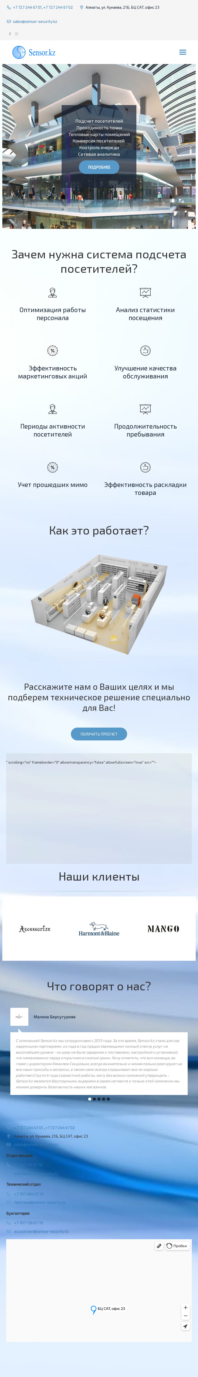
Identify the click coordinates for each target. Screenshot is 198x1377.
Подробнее (99, 167)
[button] (89, 1099)
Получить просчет (99, 734)
